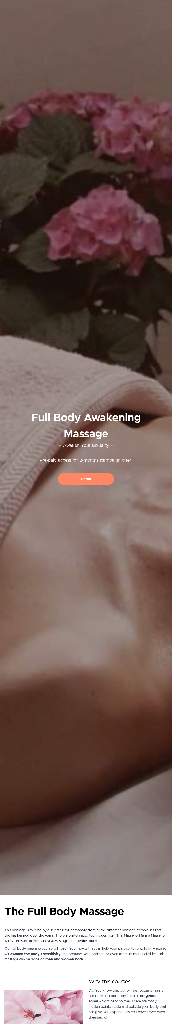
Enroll (86, 479)
